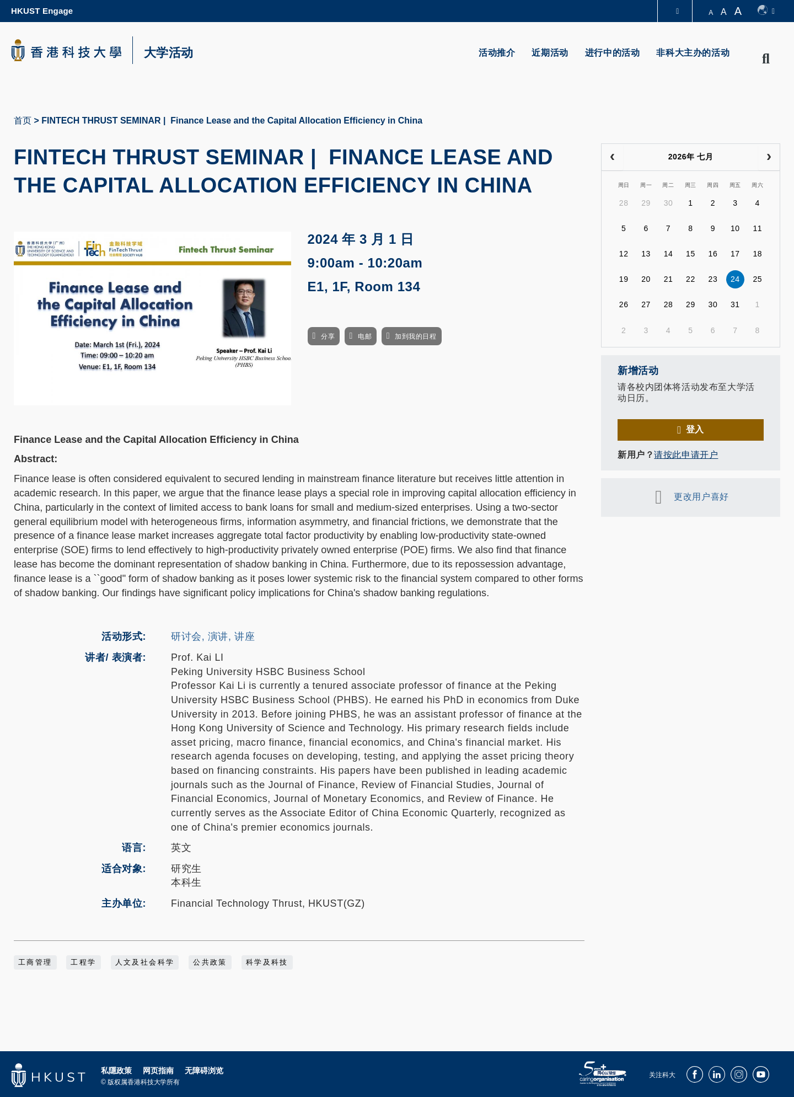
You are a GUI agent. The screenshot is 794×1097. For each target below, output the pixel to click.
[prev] (612, 157)
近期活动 (550, 52)
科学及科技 (267, 962)
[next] (769, 157)
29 (646, 203)
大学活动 (169, 53)
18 (757, 253)
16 (713, 253)
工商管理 (35, 962)
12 (624, 253)
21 (668, 279)
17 (735, 253)
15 (690, 253)
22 (690, 279)
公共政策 (210, 962)
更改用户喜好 (701, 496)
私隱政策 (116, 1070)
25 (757, 279)
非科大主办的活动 (692, 52)
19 (624, 279)
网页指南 (158, 1070)
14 (668, 253)
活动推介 (497, 52)
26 (624, 304)
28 (624, 203)
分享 (328, 336)
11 (757, 228)
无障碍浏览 (204, 1070)
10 (735, 228)
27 (646, 304)
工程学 (83, 962)
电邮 (365, 336)
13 (646, 253)
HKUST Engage (42, 10)
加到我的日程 (415, 336)
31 (735, 304)
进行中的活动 (612, 52)
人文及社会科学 (145, 962)
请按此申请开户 (686, 454)
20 (646, 279)
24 (735, 279)
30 (668, 203)
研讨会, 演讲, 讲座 (213, 636)
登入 (695, 429)
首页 (22, 120)
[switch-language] (766, 11)
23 (713, 279)
